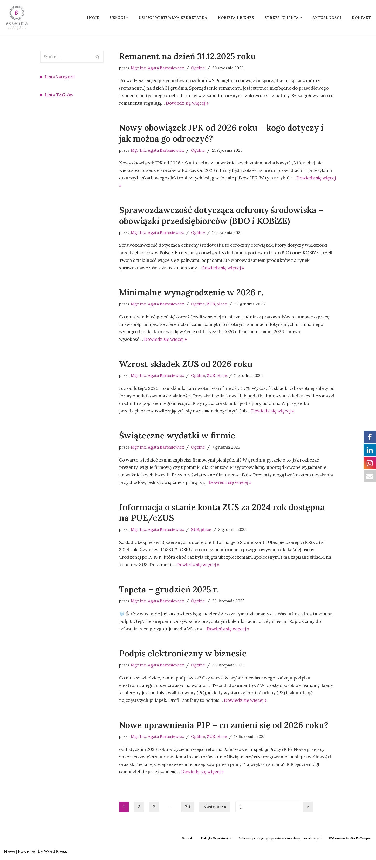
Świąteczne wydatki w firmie (177, 436)
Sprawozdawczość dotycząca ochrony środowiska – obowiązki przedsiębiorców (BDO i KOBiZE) (221, 216)
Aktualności (326, 17)
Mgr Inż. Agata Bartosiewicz (157, 67)
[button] (127, 18)
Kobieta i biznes (236, 17)
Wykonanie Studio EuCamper (350, 840)
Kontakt (361, 17)
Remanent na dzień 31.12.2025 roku (187, 56)
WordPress (55, 853)
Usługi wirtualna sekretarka (173, 17)
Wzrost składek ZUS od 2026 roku (185, 364)
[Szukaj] (66, 57)
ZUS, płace (217, 304)
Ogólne (198, 67)
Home (93, 17)
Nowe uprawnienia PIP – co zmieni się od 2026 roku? (223, 726)
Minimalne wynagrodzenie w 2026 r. (191, 293)
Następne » (215, 808)
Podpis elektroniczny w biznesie (183, 654)
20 (187, 808)
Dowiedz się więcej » (188, 103)
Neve (9, 853)
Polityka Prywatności (216, 840)
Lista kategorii (60, 77)
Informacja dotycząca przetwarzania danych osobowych (280, 840)
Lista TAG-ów (59, 95)
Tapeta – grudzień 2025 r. (169, 590)
